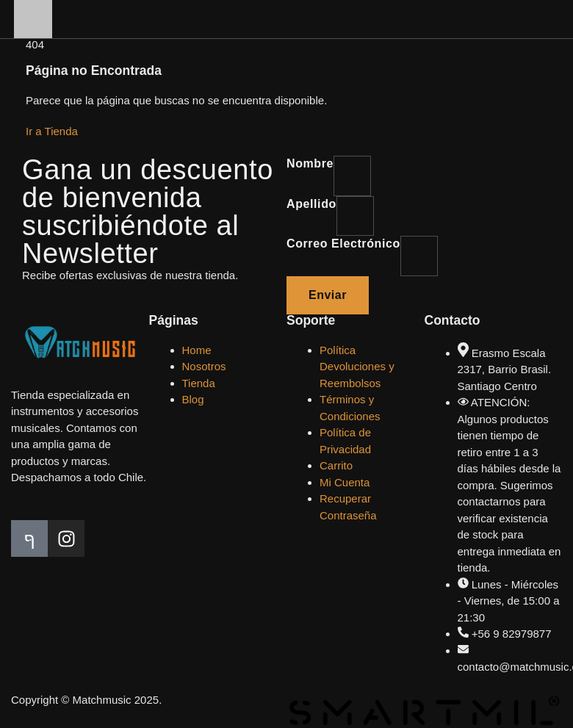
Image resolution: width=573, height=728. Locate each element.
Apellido (311, 204)
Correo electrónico (343, 243)
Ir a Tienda (52, 131)
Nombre (310, 163)
